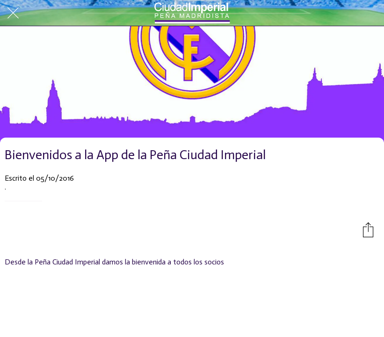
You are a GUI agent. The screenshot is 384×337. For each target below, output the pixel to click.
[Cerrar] (13, 13)
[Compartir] (368, 229)
